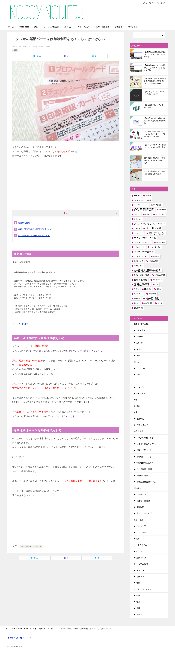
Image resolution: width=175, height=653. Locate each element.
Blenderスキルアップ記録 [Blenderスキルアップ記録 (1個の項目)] (142, 200)
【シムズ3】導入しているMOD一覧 (153, 106)
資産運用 (118, 27)
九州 (138, 374)
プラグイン (141, 494)
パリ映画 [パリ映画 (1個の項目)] (137, 228)
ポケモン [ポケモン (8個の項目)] (157, 233)
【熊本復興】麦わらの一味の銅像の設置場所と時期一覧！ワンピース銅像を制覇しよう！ (155, 82)
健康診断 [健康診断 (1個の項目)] (156, 256)
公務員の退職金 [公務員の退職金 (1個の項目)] (160, 275)
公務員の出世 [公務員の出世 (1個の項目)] (138, 261)
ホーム (11, 27)
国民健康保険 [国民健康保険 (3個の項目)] (142, 284)
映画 (138, 595)
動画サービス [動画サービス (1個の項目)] (157, 279)
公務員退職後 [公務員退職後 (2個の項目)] (140, 280)
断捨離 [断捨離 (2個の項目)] (147, 289)
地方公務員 (133, 27)
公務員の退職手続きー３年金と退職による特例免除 (155, 172)
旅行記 (136, 362)
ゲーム (139, 614)
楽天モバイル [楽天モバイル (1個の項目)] (138, 294)
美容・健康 (138, 520)
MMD (138, 355)
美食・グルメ (83, 27)
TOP (18, 628)
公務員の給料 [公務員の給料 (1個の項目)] (138, 266)
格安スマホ (141, 576)
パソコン (140, 387)
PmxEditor (140, 330)
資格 (136, 400)
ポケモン (68, 27)
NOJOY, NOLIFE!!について (19, 638)
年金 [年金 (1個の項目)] (156, 284)
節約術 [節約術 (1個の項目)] (136, 303)
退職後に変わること (145, 463)
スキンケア (141, 526)
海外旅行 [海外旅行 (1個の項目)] (137, 298)
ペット (139, 551)
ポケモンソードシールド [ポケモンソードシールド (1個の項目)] (142, 242)
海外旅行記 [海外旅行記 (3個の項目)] (152, 298)
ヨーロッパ (141, 368)
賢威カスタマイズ (144, 513)
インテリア (141, 570)
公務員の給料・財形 (145, 438)
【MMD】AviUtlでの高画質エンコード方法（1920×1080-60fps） (155, 54)
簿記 (36, 27)
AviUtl (138, 349)
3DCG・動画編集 (101, 27)
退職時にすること (144, 457)
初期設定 (140, 507)
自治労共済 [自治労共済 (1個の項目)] (148, 303)
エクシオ (37, 546)
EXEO (25, 324)
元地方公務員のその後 (146, 482)
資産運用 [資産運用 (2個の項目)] (138, 308)
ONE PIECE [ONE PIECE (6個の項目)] (144, 210)
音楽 (138, 608)
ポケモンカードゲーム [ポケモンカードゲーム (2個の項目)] (145, 238)
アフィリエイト (143, 425)
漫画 (138, 602)
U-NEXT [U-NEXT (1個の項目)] (136, 214)
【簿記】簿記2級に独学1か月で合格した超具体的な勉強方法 (155, 120)
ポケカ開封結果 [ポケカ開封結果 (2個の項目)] (153, 228)
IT (134, 381)
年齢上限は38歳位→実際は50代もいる (35, 229)
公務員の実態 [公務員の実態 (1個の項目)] (153, 261)
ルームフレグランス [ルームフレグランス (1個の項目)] (141, 256)
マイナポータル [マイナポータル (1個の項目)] (155, 247)
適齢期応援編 (24, 223)
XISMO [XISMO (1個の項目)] (147, 214)
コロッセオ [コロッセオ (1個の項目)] (138, 219)
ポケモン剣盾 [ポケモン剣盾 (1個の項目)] (160, 242)
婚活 (15, 50)
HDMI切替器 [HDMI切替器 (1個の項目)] (157, 205)
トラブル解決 (142, 564)
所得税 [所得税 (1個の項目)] (136, 289)
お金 (136, 412)
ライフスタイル (140, 545)
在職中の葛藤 (142, 475)
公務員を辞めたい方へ (146, 444)
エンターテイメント (142, 589)
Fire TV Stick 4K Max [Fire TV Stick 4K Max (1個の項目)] (141, 205)
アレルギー (141, 532)
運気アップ (141, 558)
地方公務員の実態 (144, 469)
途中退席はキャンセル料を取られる (34, 236)
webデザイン (142, 393)
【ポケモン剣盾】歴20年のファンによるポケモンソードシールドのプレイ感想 (155, 134)
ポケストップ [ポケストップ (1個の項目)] (138, 233)
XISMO (139, 343)
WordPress (24, 27)
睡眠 (138, 539)
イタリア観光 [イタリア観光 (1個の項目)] (160, 214)
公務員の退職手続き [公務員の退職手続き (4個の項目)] (147, 270)
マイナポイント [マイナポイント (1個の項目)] (139, 247)
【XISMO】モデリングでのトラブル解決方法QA (155, 93)
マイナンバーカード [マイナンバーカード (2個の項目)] (144, 252)
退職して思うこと (144, 450)
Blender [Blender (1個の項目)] (148, 195)
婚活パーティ (26, 546)
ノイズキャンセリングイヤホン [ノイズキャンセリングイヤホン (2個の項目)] (149, 223)
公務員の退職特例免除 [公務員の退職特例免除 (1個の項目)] (141, 275)
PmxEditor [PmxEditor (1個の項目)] (162, 209)
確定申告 (140, 419)
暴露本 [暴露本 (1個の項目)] (159, 289)
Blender (139, 336)
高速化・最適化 (143, 501)
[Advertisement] (65, 183)
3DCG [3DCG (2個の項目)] (137, 195)
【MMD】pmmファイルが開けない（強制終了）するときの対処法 (155, 67)
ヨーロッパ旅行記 (51, 27)
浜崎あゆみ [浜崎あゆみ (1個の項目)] (152, 294)
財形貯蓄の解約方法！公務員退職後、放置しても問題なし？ (155, 160)
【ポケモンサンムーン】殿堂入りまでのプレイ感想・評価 (155, 146)
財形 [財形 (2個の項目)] (160, 303)
